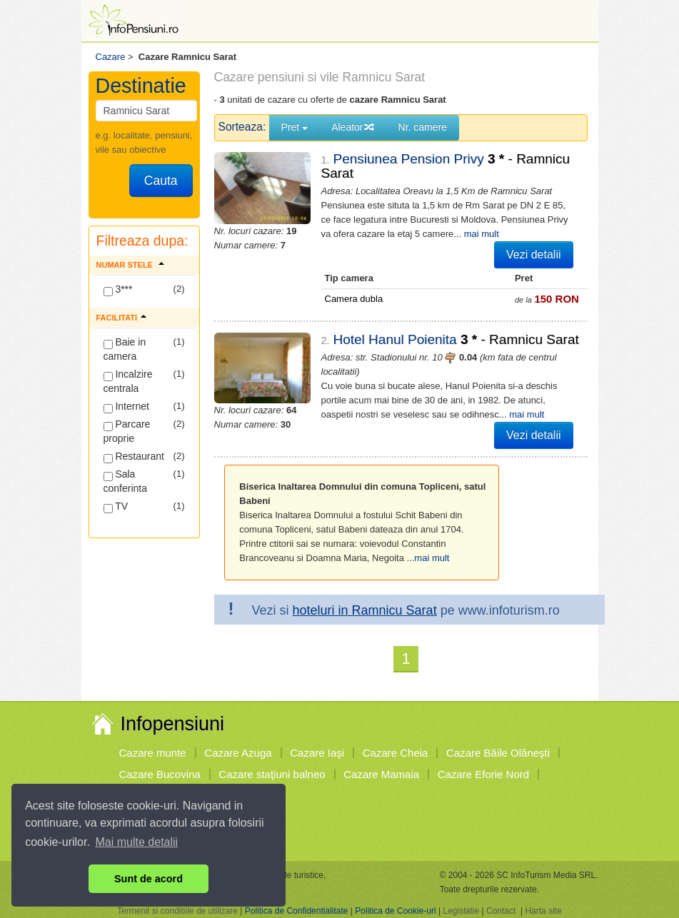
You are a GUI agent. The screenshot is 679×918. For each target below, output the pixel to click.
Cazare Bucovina (160, 774)
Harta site (543, 911)
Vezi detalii (533, 254)
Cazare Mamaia (381, 774)
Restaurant (134, 456)
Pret (294, 127)
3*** (118, 289)
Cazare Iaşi (317, 752)
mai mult (481, 233)
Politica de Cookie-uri (395, 911)
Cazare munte (152, 752)
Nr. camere (422, 127)
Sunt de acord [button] (148, 878)
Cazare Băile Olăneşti (498, 752)
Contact (500, 911)
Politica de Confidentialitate (296, 911)
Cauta (161, 180)
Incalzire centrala (128, 381)
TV (116, 506)
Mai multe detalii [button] (137, 842)
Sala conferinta (125, 481)
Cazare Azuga (237, 752)
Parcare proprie (127, 431)
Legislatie (461, 911)
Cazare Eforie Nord (483, 774)
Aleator (352, 127)
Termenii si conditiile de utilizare (177, 911)
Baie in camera (125, 349)
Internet (126, 406)
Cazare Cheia (395, 752)
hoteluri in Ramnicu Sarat (365, 610)
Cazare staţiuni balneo (271, 774)
